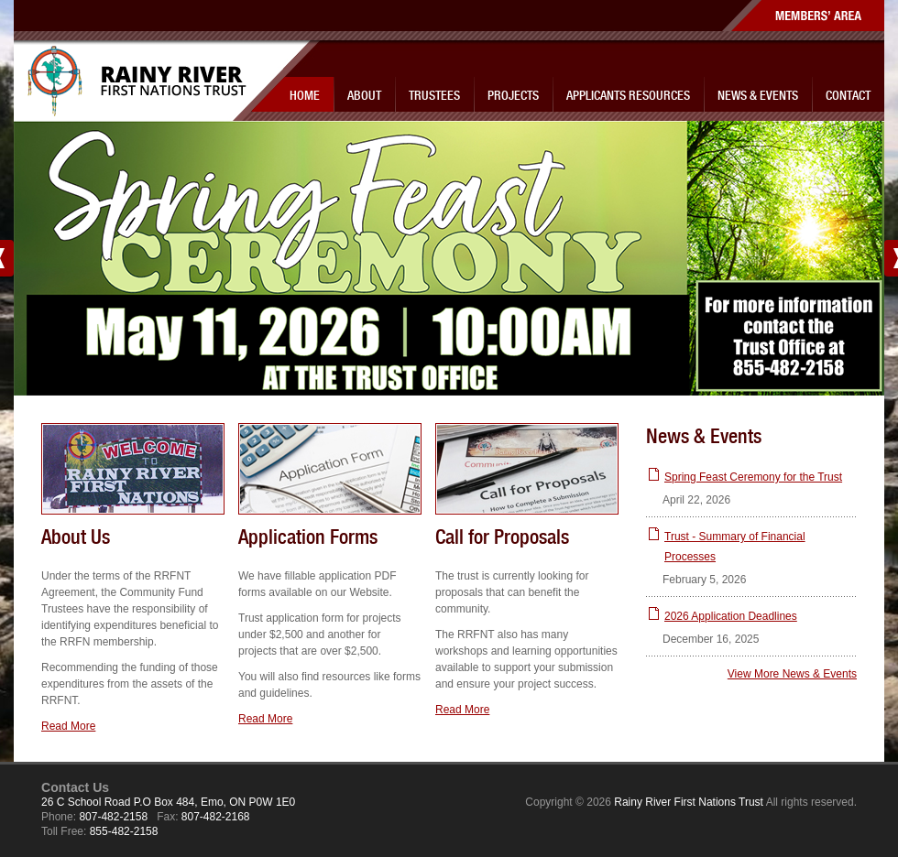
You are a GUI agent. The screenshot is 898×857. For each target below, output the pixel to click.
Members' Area (803, 15)
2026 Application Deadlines (730, 616)
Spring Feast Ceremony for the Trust (753, 477)
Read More (68, 726)
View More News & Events (792, 673)
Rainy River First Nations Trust (145, 81)
